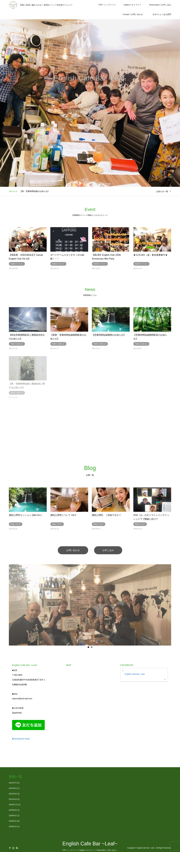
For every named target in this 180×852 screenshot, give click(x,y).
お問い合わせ (73, 550)
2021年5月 (13, 794)
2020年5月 (13, 815)
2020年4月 (13, 821)
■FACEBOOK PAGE (21, 739)
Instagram (13, 848)
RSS (17, 848)
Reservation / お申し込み (160, 5)
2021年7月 (13, 783)
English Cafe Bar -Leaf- (135, 674)
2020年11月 (13, 805)
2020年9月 (13, 810)
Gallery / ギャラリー (132, 5)
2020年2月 (13, 826)
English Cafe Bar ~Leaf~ (90, 844)
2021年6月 (13, 788)
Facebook (10, 848)
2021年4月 (13, 799)
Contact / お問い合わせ (133, 14)
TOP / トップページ (107, 5)
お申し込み (108, 550)
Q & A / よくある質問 (163, 14)
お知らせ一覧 (162, 191)
